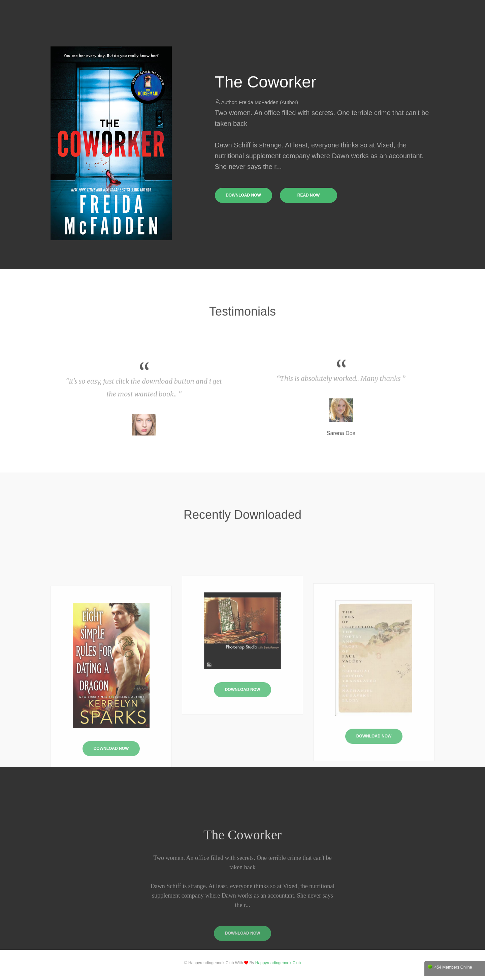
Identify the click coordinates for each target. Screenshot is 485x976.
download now (243, 195)
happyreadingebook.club (278, 963)
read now (308, 195)
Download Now (242, 737)
